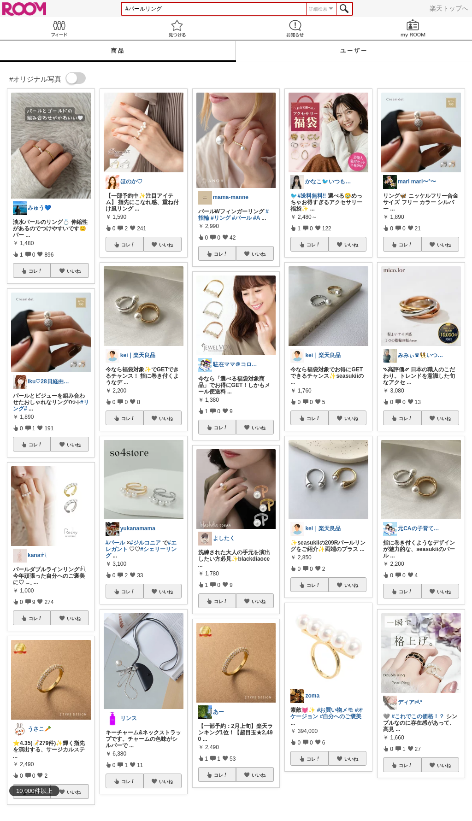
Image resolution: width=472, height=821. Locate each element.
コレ (35, 271)
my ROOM (413, 28)
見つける (177, 28)
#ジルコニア (145, 543)
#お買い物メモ (335, 710)
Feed (59, 28)
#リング (220, 218)
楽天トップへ (449, 8)
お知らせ (295, 28)
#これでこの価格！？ (418, 716)
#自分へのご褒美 (341, 716)
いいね (74, 271)
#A (256, 218)
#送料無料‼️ (311, 196)
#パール (115, 543)
